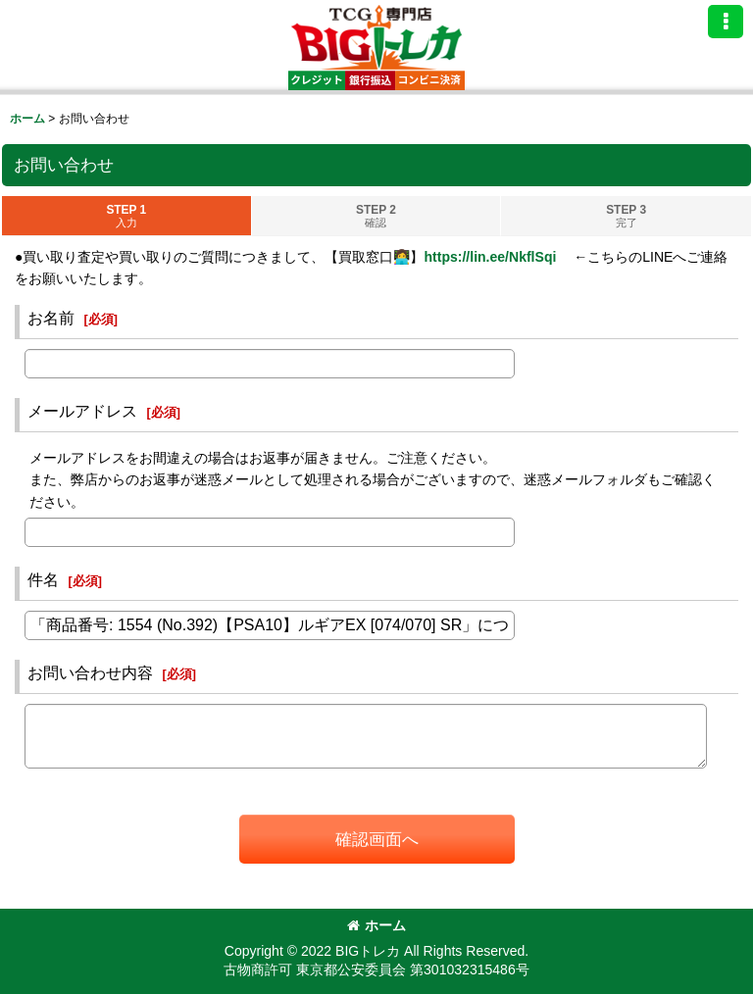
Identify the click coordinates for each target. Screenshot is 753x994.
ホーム (376, 925)
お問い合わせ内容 (90, 672)
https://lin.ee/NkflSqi (490, 257)
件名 (43, 579)
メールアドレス (82, 411)
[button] (725, 21)
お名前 (51, 317)
